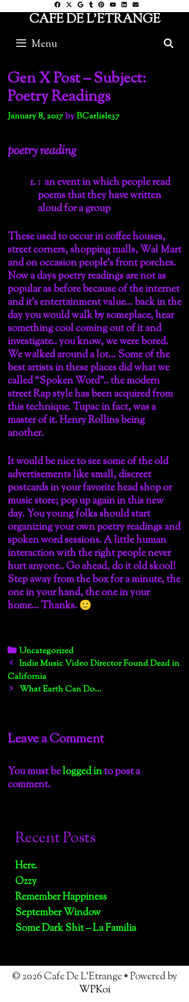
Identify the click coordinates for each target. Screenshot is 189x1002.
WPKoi (94, 990)
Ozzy (26, 881)
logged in (82, 772)
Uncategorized (46, 651)
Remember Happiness (61, 897)
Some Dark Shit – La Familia (75, 928)
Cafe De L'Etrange (94, 20)
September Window (58, 913)
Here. (26, 866)
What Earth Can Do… (60, 689)
